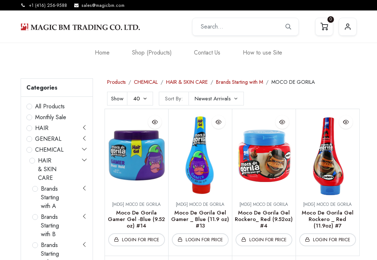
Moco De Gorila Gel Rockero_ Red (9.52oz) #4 (264, 219)
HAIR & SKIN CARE (47, 169)
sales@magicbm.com (102, 5)
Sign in (348, 27)
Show (117, 99)
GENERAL (48, 139)
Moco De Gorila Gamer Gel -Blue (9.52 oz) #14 (136, 219)
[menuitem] (102, 52)
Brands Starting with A (50, 197)
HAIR (41, 128)
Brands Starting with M (239, 82)
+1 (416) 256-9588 (48, 5)
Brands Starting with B (50, 225)
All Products (50, 106)
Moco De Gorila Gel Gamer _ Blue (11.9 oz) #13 (200, 219)
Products (116, 82)
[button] (216, 98)
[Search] (288, 26)
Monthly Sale (50, 117)
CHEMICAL (49, 150)
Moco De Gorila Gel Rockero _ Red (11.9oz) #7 (327, 219)
